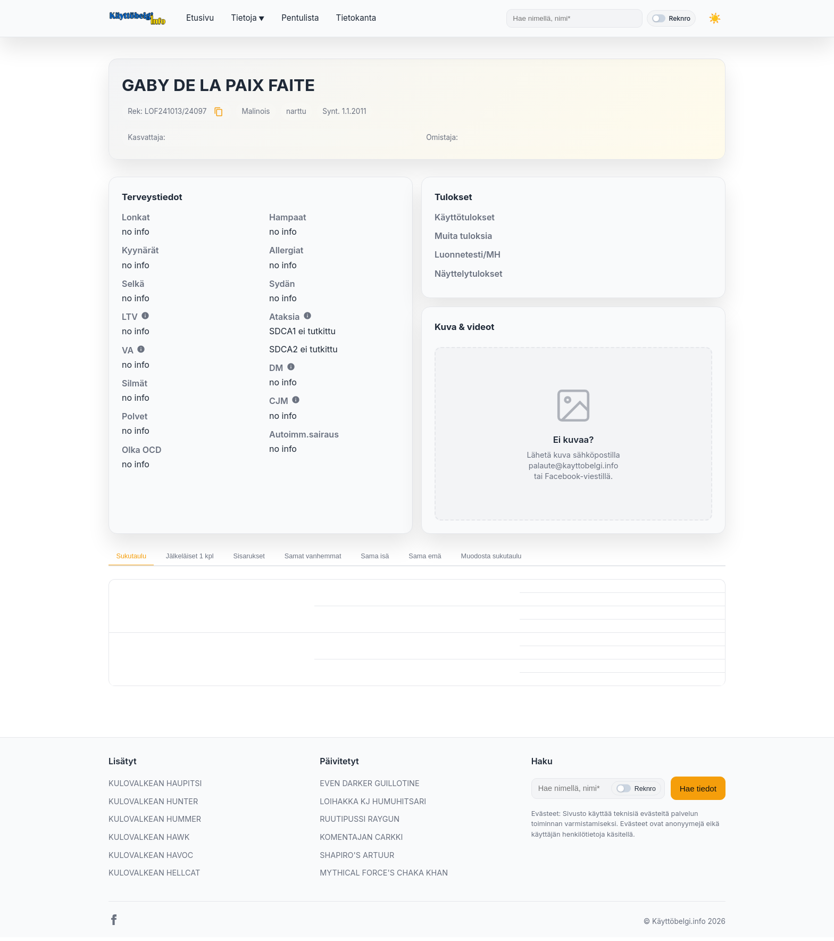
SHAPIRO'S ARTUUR (357, 858)
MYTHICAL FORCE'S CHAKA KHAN (384, 876)
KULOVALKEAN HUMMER (155, 822)
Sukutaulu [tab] (136, 557)
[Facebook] (114, 925)
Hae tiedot (698, 791)
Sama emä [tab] (485, 557)
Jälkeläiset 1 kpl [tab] (206, 557)
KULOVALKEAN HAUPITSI (155, 786)
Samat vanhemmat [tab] (352, 557)
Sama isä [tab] (425, 557)
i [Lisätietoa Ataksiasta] (307, 315)
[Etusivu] (139, 18)
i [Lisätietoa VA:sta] (141, 349)
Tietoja (243, 18)
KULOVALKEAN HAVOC (151, 858)
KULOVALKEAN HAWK (149, 840)
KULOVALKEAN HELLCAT (154, 876)
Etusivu (200, 18)
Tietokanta (356, 18)
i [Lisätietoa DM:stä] (291, 366)
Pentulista (300, 18)
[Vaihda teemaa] (714, 18)
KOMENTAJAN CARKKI (361, 840)
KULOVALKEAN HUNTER (153, 804)
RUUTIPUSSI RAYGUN (359, 822)
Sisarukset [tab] (276, 557)
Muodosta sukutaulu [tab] (563, 557)
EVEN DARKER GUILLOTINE (369, 786)
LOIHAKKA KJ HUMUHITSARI (373, 804)
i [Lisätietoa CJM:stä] (295, 399)
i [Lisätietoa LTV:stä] (145, 315)
